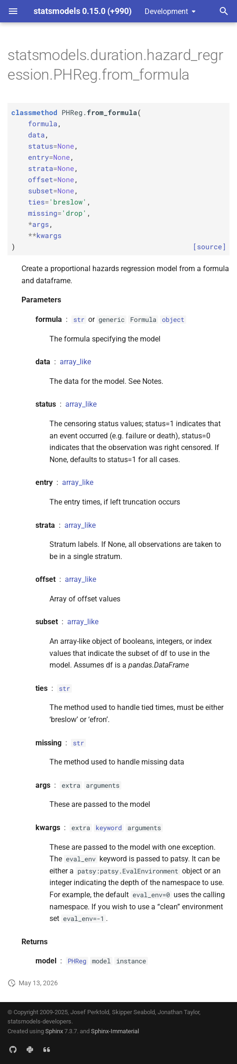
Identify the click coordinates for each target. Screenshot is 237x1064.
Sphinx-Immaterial (115, 1031)
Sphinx (54, 1031)
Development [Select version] (166, 11)
